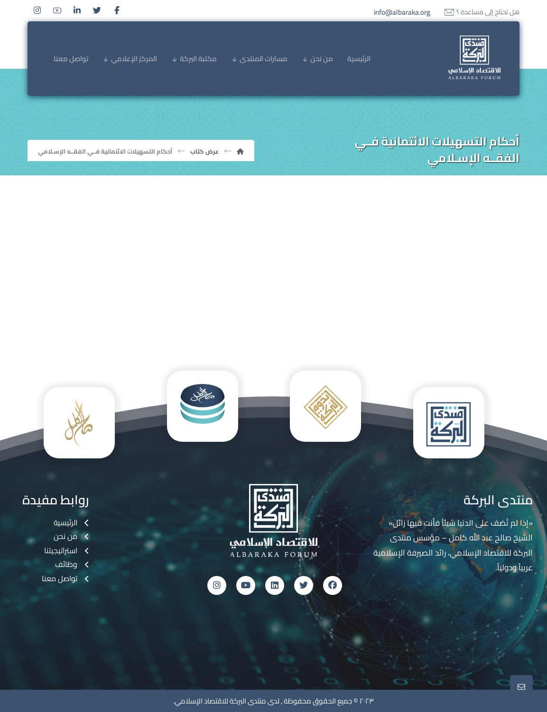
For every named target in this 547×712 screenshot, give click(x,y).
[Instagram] (37, 10)
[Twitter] (97, 10)
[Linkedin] (77, 10)
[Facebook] (117, 10)
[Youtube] (57, 10)
